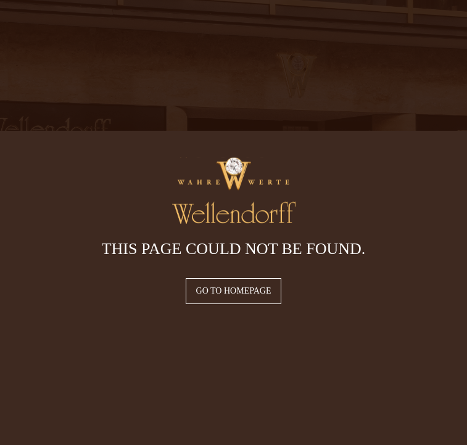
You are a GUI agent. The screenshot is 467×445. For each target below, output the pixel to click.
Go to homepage (233, 290)
